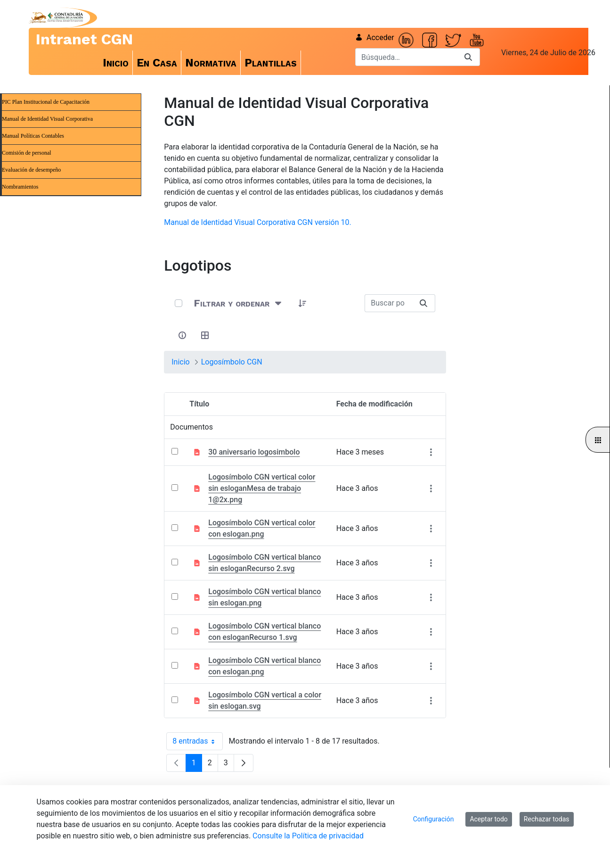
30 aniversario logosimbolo (254, 451)
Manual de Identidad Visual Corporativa (47, 119)
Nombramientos (20, 186)
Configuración (433, 819)
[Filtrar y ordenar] (238, 303)
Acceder (374, 37)
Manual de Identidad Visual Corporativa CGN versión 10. (257, 222)
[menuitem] (116, 62)
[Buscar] (406, 57)
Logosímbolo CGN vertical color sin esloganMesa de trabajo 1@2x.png (261, 488)
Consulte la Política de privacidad (308, 835)
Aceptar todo (488, 819)
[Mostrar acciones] (431, 452)
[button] (302, 303)
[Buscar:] (388, 303)
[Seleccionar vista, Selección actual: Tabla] (204, 335)
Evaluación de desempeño (31, 169)
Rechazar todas (546, 819)
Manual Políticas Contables (33, 136)
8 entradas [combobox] (197, 741)
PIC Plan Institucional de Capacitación (45, 102)
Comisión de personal (26, 152)
